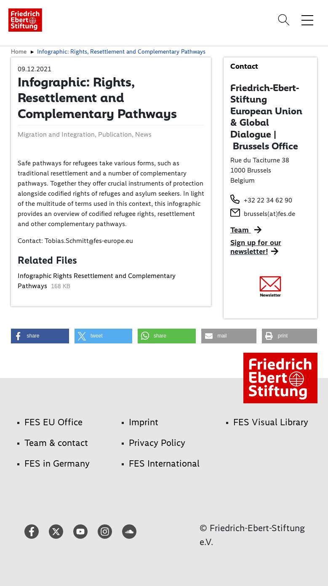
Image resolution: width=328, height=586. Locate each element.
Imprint (143, 422)
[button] (40, 336)
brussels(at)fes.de (269, 214)
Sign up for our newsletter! (255, 247)
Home (19, 51)
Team (240, 230)
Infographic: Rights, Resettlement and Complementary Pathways (121, 51)
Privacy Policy (157, 442)
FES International (164, 463)
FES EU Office (53, 422)
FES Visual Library (270, 422)
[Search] (285, 19)
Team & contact (56, 442)
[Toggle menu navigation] (307, 19)
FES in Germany (57, 463)
